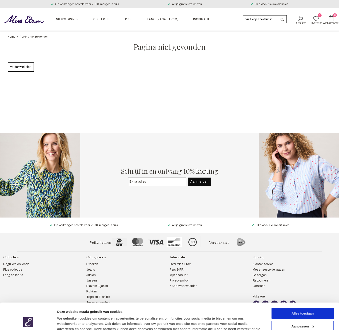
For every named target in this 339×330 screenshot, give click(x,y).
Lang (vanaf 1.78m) (163, 19)
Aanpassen (302, 301)
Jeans (90, 265)
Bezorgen (260, 270)
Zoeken (282, 19)
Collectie (102, 19)
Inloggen (300, 22)
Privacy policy (179, 276)
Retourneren (261, 276)
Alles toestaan (302, 288)
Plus (129, 19)
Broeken (92, 259)
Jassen (91, 276)
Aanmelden (199, 176)
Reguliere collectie (16, 259)
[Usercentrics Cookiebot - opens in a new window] (28, 321)
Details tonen (67, 321)
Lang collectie (13, 270)
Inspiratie (201, 19)
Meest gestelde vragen (269, 265)
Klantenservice (263, 259)
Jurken (91, 270)
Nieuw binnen (67, 19)
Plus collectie (12, 265)
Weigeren (302, 314)
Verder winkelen (20, 67)
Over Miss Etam (180, 259)
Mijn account (179, 270)
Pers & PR (177, 265)
